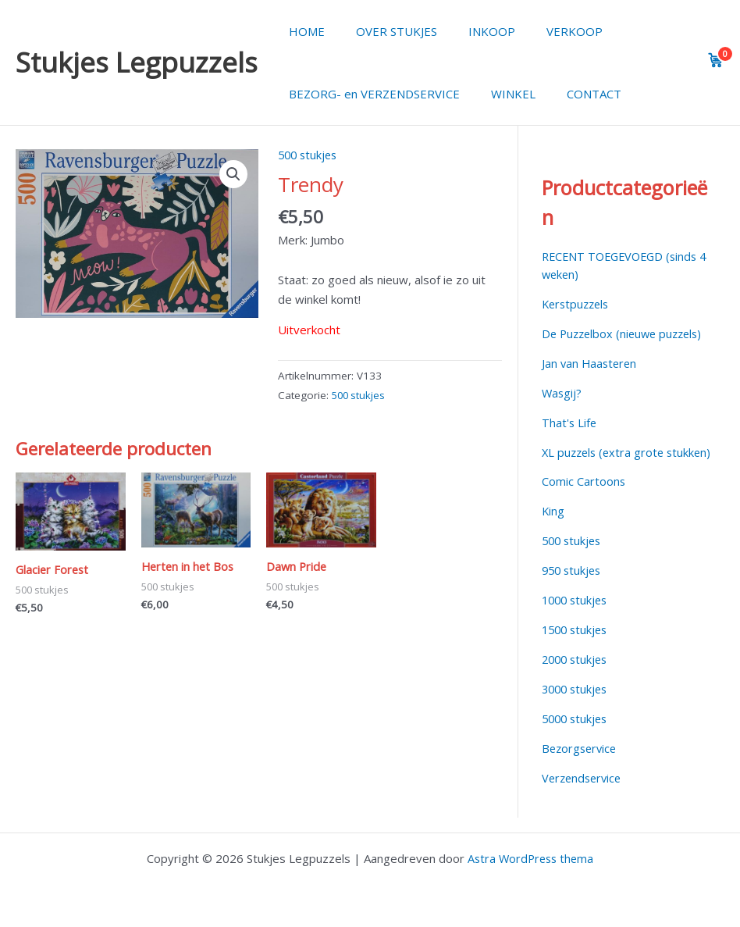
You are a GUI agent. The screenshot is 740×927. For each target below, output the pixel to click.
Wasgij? (562, 392)
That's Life (570, 422)
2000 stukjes (577, 675)
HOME (303, 31)
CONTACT (574, 94)
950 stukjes (573, 586)
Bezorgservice (581, 763)
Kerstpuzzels (578, 304)
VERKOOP (547, 31)
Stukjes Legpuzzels (137, 62)
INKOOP (472, 31)
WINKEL (501, 94)
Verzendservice (584, 792)
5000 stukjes (577, 734)
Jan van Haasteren (591, 362)
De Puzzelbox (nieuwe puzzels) (626, 332)
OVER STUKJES (384, 31)
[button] (233, 175)
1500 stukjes (577, 645)
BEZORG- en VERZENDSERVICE (370, 94)
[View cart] (715, 60)
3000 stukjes (577, 704)
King (553, 527)
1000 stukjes (577, 616)
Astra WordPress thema (530, 858)
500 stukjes (309, 154)
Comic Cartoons (584, 498)
